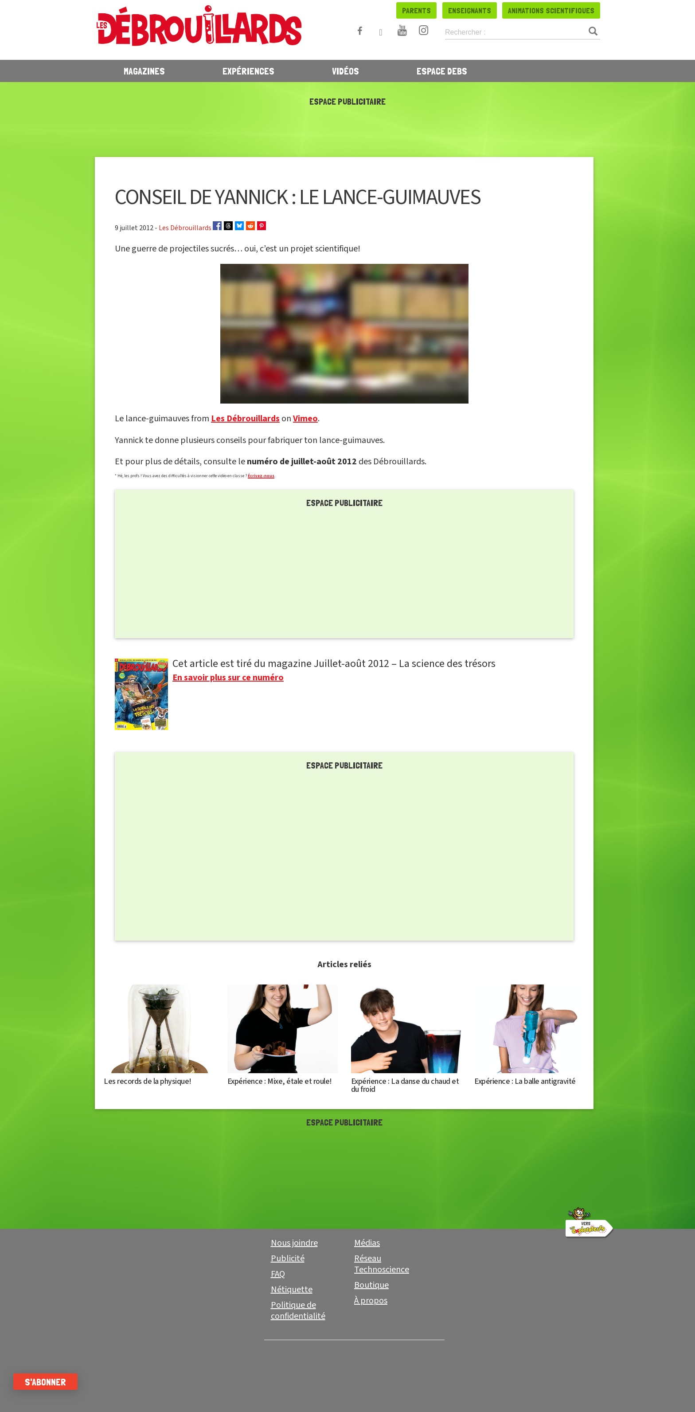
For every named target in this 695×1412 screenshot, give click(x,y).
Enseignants (469, 10)
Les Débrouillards (245, 418)
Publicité (288, 1258)
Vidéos (345, 71)
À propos (370, 1300)
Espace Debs (442, 71)
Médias (367, 1243)
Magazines (144, 71)
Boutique (371, 1285)
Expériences (248, 71)
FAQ (278, 1274)
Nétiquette (291, 1289)
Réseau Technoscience (381, 1264)
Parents (416, 10)
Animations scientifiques (551, 10)
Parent (303, 1387)
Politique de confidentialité (298, 1310)
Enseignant (391, 1388)
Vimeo (305, 418)
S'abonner (54, 1382)
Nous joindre (294, 1243)
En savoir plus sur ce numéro (228, 677)
